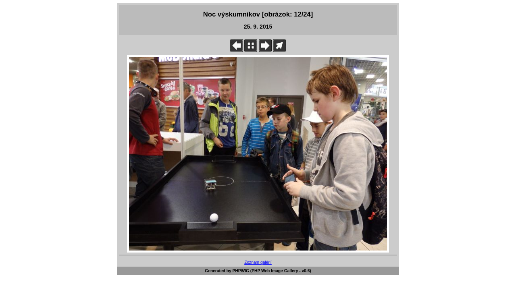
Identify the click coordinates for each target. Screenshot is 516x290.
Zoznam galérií (258, 262)
